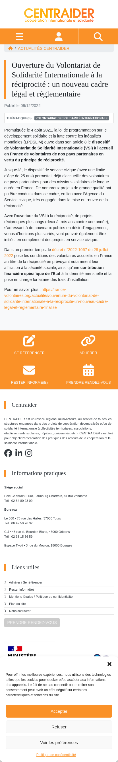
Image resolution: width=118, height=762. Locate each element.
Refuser (59, 726)
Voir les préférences (59, 742)
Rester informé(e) (21, 589)
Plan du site (17, 603)
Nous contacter (19, 611)
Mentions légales (21, 596)
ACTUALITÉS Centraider (43, 48)
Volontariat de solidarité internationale (71, 118)
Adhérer (14, 582)
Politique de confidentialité (56, 755)
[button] (109, 663)
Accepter (59, 711)
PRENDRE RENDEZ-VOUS (32, 622)
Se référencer (32, 582)
